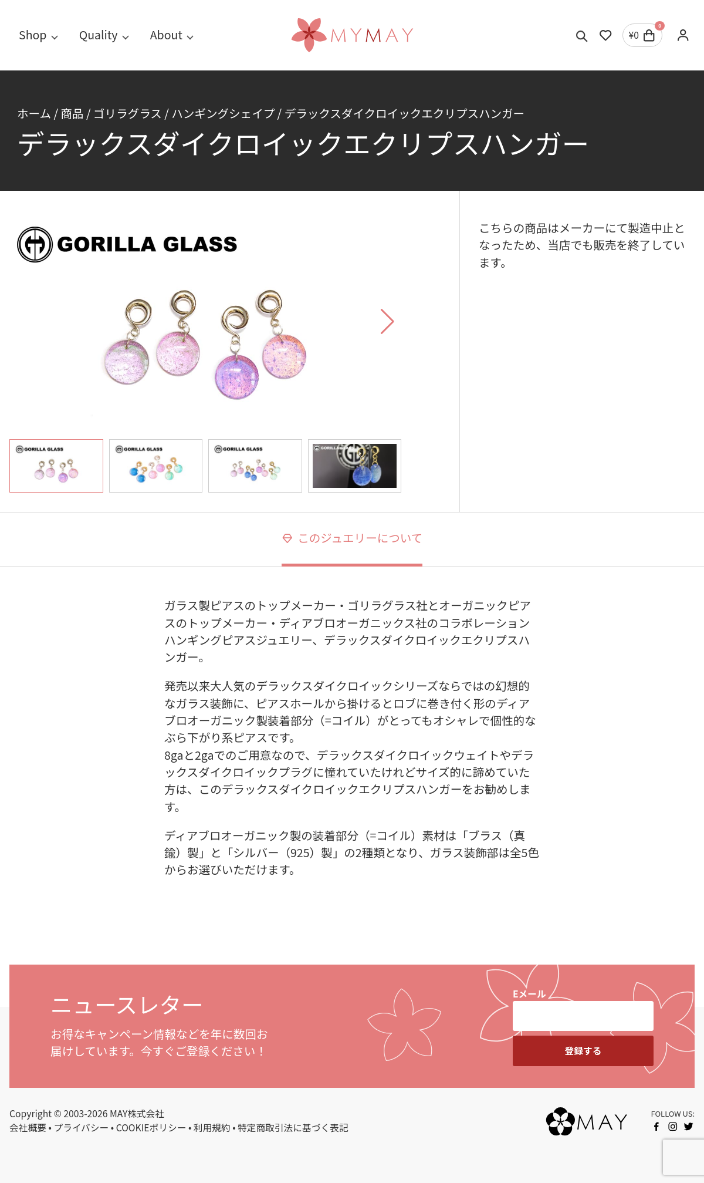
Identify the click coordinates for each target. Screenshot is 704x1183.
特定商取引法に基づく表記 (293, 1127)
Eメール (529, 993)
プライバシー (81, 1127)
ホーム (34, 113)
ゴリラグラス (127, 113)
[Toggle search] (582, 35)
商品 (71, 113)
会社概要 (27, 1127)
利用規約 (212, 1127)
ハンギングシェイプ (223, 113)
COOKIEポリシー (151, 1127)
